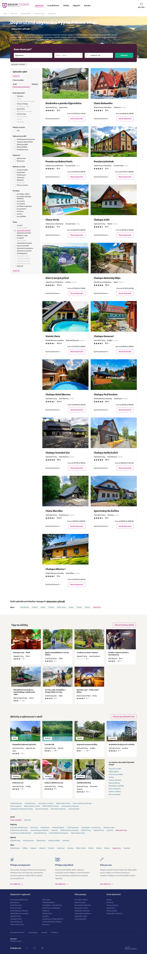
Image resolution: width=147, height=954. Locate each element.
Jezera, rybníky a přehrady (82, 803)
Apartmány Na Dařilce (106, 510)
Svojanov (33, 848)
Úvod (5, 13)
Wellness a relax (80, 902)
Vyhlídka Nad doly (84, 783)
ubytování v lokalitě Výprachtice (66, 40)
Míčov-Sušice (61, 607)
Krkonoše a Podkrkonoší (19, 827)
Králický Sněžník (54, 841)
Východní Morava (40, 833)
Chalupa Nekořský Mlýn (107, 278)
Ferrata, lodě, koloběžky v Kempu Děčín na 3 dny (55, 691)
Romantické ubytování (83, 905)
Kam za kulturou (115, 789)
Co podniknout (53, 5)
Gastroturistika (73, 809)
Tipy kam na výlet (115, 769)
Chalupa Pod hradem (105, 394)
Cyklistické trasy (16, 803)
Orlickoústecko (28, 841)
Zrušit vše (16, 76)
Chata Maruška (54, 510)
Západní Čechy (99, 830)
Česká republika (26, 13)
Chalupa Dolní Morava (58, 394)
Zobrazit (124, 55)
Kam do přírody (114, 783)
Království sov (18, 783)
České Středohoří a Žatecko (58, 833)
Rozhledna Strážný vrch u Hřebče (122, 744)
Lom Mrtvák (49, 744)
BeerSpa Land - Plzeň (21, 652)
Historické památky (116, 774)
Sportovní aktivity (41, 809)
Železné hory (41, 841)
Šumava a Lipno (109, 827)
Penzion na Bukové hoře (59, 161)
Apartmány (111, 908)
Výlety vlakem (114, 772)
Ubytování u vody (81, 916)
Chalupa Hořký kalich (106, 452)
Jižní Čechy (34, 827)
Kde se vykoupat (114, 794)
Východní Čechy (39, 13)
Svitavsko (65, 841)
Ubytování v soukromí (114, 913)
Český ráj (54, 830)
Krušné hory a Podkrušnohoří (20, 833)
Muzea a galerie (15, 806)
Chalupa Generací (104, 336)
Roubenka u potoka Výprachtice (64, 103)
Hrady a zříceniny (115, 780)
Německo (27, 820)
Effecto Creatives (131, 948)
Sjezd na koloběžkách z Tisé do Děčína (57, 653)
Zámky (111, 777)
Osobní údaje (32, 932)
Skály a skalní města (63, 803)
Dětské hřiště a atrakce (51, 806)
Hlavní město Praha (78, 833)
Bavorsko (45, 924)
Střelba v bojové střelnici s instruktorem (118, 653)
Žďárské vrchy (15, 841)
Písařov (71, 607)
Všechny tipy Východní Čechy (124, 717)
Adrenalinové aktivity (58, 809)
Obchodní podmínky (17, 932)
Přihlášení (54, 932)
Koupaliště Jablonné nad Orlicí (24, 744)
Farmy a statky (112, 911)
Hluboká (34, 607)
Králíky (43, 607)
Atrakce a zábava (115, 792)
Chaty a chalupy (112, 905)
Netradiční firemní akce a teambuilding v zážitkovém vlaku (24, 692)
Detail (76, 119)
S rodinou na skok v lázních (87, 652)
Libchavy (51, 607)
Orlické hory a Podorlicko (19, 830)
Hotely (109, 900)
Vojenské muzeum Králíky (87, 744)
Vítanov (87, 607)
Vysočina (110, 830)
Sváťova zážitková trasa (54, 783)
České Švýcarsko (73, 827)
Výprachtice (52, 13)
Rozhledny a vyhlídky (116, 786)
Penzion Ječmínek (104, 161)
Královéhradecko (58, 827)
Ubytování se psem (81, 908)
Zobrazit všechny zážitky (124, 625)
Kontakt (87, 5)
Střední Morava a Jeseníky (69, 830)
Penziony (110, 902)
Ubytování (39, 5)
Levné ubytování (80, 919)
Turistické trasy (30, 803)
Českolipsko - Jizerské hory (91, 827)
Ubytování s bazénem (82, 911)
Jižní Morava (45, 827)
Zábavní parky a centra (32, 806)
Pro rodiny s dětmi (81, 900)
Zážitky (66, 5)
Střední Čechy (86, 830)
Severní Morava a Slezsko (39, 830)
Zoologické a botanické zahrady (21, 809)
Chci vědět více (15, 884)
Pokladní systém (16, 941)
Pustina (79, 607)
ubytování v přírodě (55, 601)
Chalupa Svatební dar (58, 452)
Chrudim (51, 848)
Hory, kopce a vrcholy (45, 803)
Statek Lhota (53, 336)
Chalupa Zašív (102, 219)
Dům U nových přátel (57, 278)
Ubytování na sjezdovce (83, 913)
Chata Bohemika (103, 103)
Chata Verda (52, 219)
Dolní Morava (25, 607)
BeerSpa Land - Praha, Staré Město (88, 691)
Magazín (76, 5)
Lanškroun (61, 848)
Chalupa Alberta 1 (56, 569)
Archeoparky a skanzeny (70, 806)
